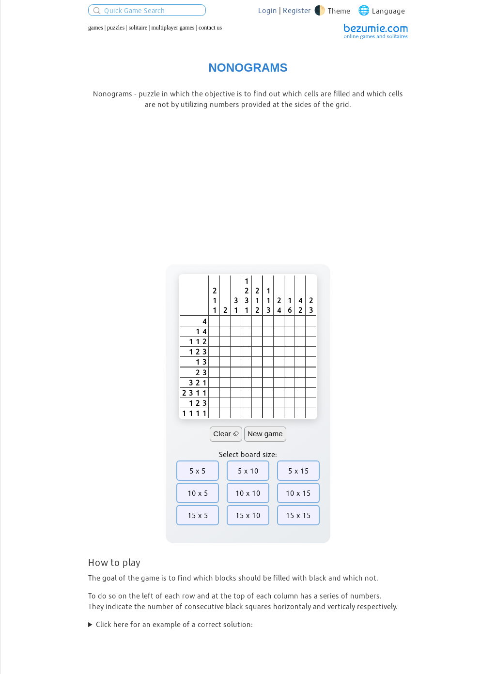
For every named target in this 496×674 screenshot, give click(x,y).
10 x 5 (197, 493)
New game (265, 433)
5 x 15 (298, 470)
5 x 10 (248, 470)
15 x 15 (298, 515)
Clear (226, 433)
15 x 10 (248, 515)
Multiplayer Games (173, 27)
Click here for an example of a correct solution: (174, 624)
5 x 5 (197, 470)
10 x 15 (298, 493)
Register (297, 10)
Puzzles (115, 27)
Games (95, 27)
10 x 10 (248, 493)
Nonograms (247, 67)
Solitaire (137, 27)
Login (267, 10)
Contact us (210, 27)
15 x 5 (197, 515)
